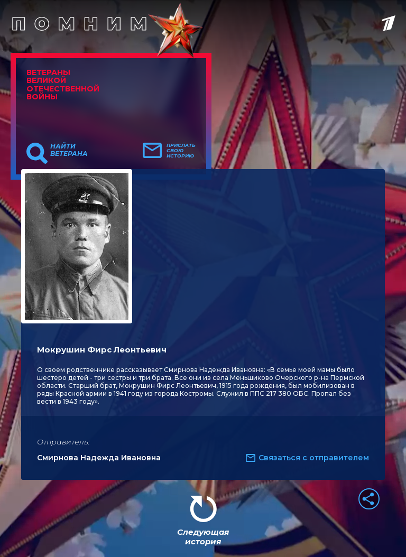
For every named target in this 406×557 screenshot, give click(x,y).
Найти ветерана (69, 150)
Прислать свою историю (181, 151)
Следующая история (203, 536)
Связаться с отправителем (314, 457)
